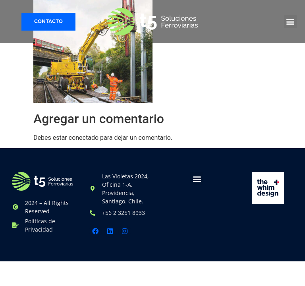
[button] (290, 21)
